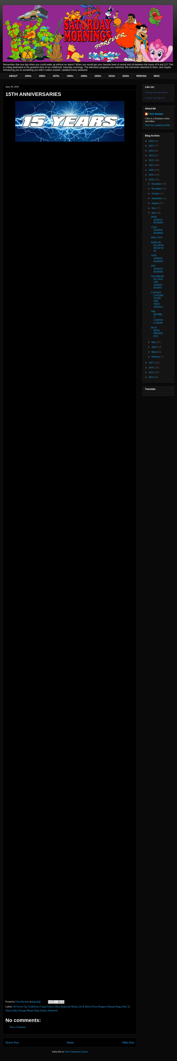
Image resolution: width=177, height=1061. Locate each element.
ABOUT (13, 76)
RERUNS (141, 76)
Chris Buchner (155, 114)
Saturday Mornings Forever (156, 92)
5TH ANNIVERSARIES (157, 269)
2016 (151, 367)
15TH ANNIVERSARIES (157, 230)
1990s (84, 76)
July (153, 208)
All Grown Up (20, 1006)
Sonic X (125, 1006)
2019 (151, 175)
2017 (151, 362)
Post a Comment (18, 1027)
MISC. (157, 76)
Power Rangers (99, 1006)
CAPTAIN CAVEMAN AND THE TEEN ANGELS (157, 299)
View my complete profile (157, 125)
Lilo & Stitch (84, 1006)
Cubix (56, 1006)
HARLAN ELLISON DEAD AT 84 (157, 246)
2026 (151, 141)
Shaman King (113, 1006)
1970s (56, 76)
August (155, 203)
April (154, 347)
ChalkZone (33, 1006)
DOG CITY (156, 237)
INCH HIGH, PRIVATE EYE (157, 332)
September (156, 198)
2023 (151, 155)
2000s (97, 76)
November (156, 188)
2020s (125, 76)
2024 (151, 150)
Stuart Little (11, 1010)
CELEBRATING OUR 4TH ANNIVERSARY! (157, 282)
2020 (151, 170)
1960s (42, 76)
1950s (28, 76)
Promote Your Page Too (155, 98)
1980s (70, 76)
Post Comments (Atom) (76, 1051)
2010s (111, 76)
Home (70, 1042)
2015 (151, 372)
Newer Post (12, 1042)
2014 (151, 377)
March (154, 352)
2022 (151, 160)
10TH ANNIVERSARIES (157, 258)
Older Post (128, 1042)
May (153, 342)
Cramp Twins (46, 1006)
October (155, 193)
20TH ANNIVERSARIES (157, 220)
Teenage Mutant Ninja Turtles (32, 1010)
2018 (151, 179)
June (153, 213)
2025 (151, 146)
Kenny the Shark (69, 1006)
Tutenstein (53, 1010)
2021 (151, 165)
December (156, 184)
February (156, 356)
